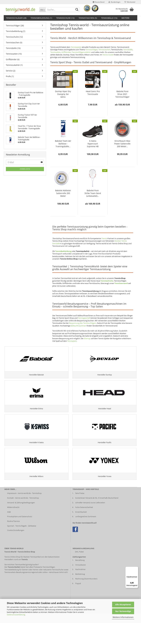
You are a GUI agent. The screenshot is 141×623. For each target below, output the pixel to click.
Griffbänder (66, 52)
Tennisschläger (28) (16, 18)
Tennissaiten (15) (14, 53)
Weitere (125, 18)
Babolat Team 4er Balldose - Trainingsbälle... (63, 144)
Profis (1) (10, 76)
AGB (9, 522)
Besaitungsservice (23, 582)
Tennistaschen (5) (88, 18)
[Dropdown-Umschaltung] (42, 9)
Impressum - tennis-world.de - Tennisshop (24, 503)
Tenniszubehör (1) (14, 65)
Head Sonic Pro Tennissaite (93, 92)
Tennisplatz (72, 341)
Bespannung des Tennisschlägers (82, 323)
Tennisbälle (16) (109, 18)
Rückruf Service (13, 531)
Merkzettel (129, 2)
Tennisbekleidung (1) (41, 18)
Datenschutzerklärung (16, 614)
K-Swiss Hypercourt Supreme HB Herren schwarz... (93, 144)
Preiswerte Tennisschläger (44, 577)
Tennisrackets (10, 582)
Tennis (104, 238)
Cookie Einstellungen (15, 540)
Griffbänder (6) (12, 59)
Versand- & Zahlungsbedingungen (21, 513)
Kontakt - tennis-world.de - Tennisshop (23, 508)
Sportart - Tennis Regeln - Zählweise (21, 536)
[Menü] (136, 568)
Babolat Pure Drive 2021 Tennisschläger (122, 94)
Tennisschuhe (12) (65, 18)
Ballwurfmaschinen (78, 325)
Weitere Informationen (123, 617)
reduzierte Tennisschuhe (53, 580)
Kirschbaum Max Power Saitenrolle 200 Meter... (122, 144)
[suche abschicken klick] (77, 9)
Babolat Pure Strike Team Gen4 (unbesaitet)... (93, 193)
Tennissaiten (55, 52)
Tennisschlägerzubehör (81, 52)
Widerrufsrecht (13, 517)
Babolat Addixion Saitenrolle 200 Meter (63, 193)
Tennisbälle (127, 49)
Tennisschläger (92, 49)
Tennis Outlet (107, 54)
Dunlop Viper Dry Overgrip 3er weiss (63, 94)
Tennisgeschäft (84, 318)
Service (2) (10, 70)
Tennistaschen (104, 49)
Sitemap (87, 338)
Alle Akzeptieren (123, 604)
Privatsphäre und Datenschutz (19, 527)
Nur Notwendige (123, 611)
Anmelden (25, 169)
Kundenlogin (114, 2)
